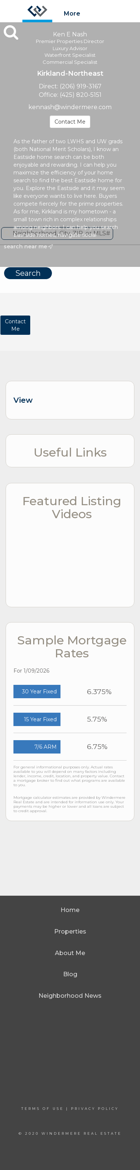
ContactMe (15, 325)
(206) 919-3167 (81, 86)
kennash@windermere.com (70, 107)
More (72, 13)
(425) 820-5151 (81, 94)
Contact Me (70, 121)
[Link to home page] (37, 11)
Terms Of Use (42, 1109)
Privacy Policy (95, 1109)
